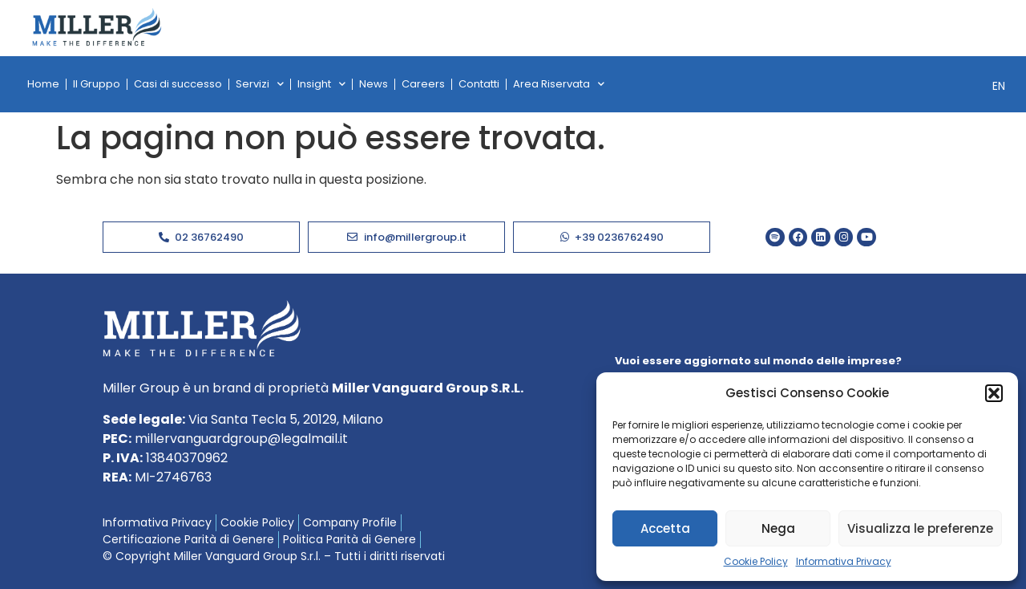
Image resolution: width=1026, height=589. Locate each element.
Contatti (478, 83)
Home (43, 83)
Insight (321, 83)
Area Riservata (558, 83)
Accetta (665, 528)
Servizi (260, 83)
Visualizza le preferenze (920, 528)
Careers (423, 83)
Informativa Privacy (843, 561)
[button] (994, 393)
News (373, 83)
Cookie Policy (756, 561)
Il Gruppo (96, 83)
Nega (778, 528)
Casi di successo (178, 83)
